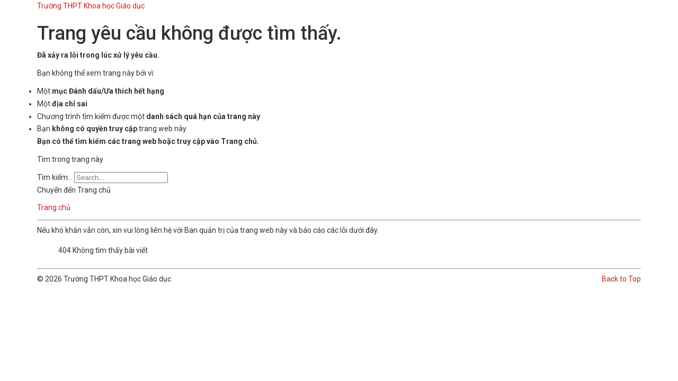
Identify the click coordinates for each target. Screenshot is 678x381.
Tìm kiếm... (55, 177)
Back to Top (621, 279)
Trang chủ (53, 207)
